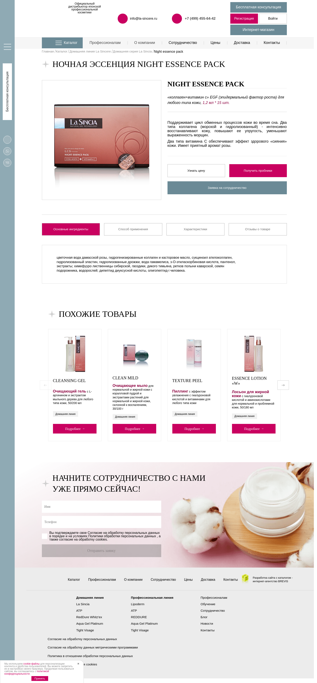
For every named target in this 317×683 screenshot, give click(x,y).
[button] (283, 387)
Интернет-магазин (258, 30)
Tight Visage (83, 634)
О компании (144, 43)
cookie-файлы (31, 663)
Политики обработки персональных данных (122, 540)
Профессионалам (105, 43)
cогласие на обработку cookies (83, 543)
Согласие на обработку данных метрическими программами (95, 651)
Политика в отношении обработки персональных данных (92, 660)
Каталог (70, 43)
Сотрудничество (183, 43)
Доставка (242, 43)
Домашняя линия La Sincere (93, 51)
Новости (207, 627)
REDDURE (138, 621)
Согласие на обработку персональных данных (84, 643)
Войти (273, 18)
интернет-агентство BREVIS (270, 586)
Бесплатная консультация (258, 7)
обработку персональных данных (134, 536)
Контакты (272, 43)
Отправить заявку (101, 555)
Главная (48, 51)
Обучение (209, 608)
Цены (215, 43)
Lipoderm (137, 608)
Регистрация (244, 18)
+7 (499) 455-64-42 (199, 18)
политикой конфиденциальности (26, 672)
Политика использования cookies (73, 668)
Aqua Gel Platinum (88, 627)
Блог (205, 621)
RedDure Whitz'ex (87, 621)
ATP (77, 614)
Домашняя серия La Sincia (137, 51)
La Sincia (81, 608)
